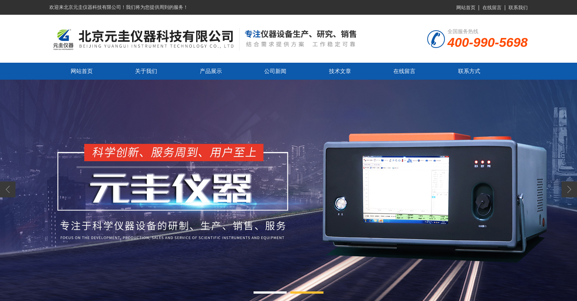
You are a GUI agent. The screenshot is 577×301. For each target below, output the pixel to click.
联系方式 (469, 71)
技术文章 (340, 71)
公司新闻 (275, 71)
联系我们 (518, 7)
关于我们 (146, 71)
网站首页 (465, 7)
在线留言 (492, 7)
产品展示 (211, 71)
